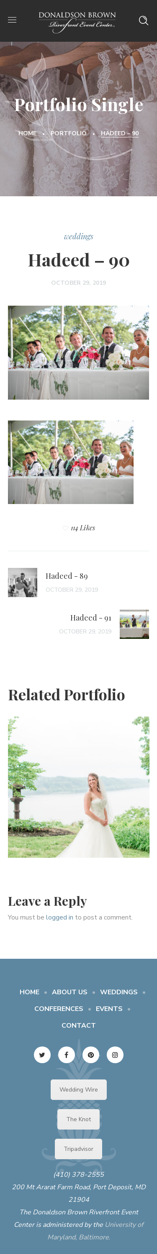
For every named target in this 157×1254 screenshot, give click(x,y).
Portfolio (69, 133)
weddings (78, 236)
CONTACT (79, 1025)
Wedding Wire (78, 1090)
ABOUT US (70, 992)
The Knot (78, 1119)
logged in (59, 917)
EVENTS (109, 1009)
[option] (79, 793)
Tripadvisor (78, 1149)
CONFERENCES (58, 1009)
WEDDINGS (119, 992)
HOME (29, 992)
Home (27, 133)
